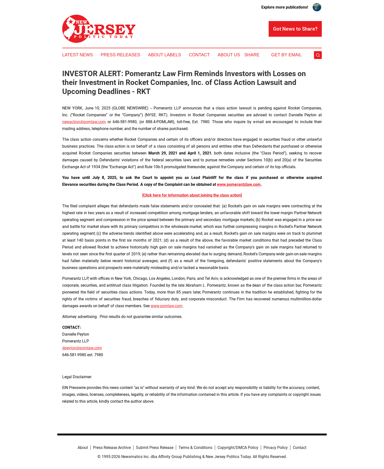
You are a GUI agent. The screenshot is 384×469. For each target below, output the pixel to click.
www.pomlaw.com (166, 306)
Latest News (77, 54)
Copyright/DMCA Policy (237, 447)
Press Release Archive (112, 447)
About (83, 447)
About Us (229, 54)
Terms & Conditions (195, 447)
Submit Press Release (154, 447)
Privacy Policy (276, 447)
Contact (199, 54)
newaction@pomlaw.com (84, 121)
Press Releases (120, 54)
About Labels (164, 54)
